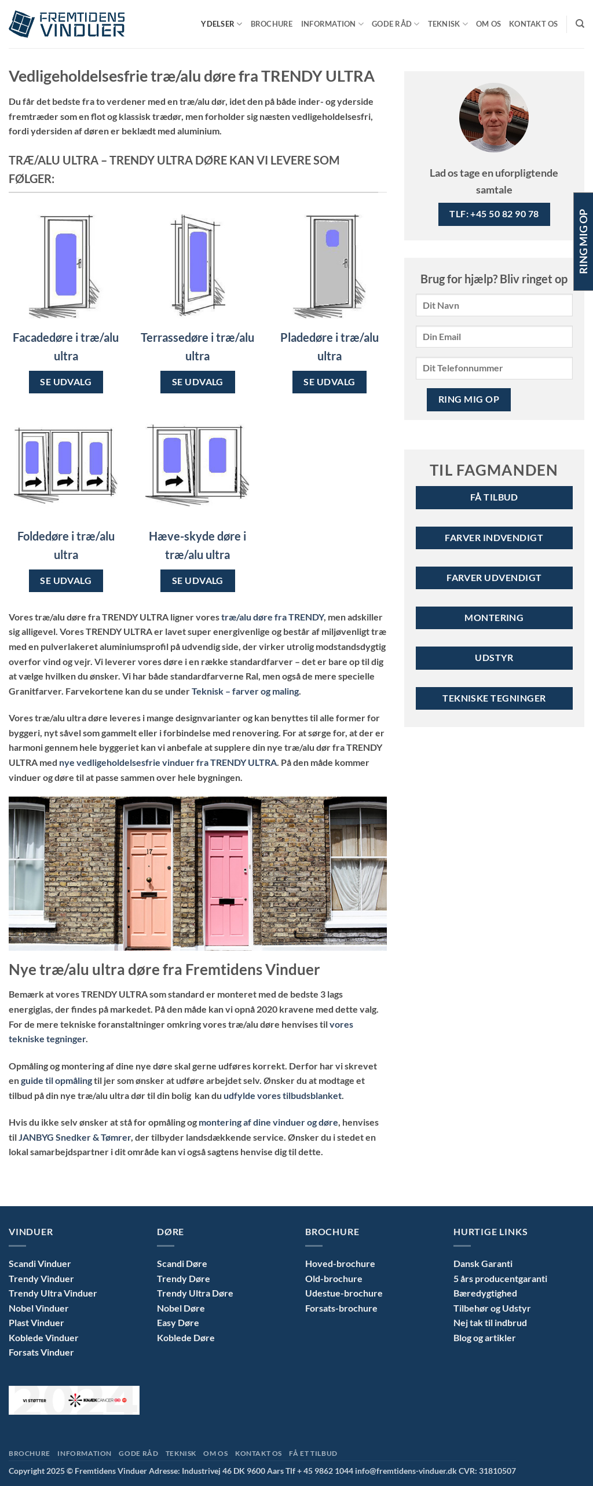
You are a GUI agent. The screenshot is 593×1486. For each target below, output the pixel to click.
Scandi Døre (182, 1263)
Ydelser (221, 24)
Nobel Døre (181, 1307)
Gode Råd (396, 24)
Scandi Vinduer (40, 1263)
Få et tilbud (313, 1453)
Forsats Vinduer (41, 1351)
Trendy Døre (183, 1278)
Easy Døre (178, 1322)
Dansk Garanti (483, 1263)
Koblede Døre (186, 1337)
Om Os (488, 23)
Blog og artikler (484, 1337)
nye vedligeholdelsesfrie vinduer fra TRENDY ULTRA (168, 762)
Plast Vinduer (36, 1322)
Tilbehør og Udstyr (492, 1307)
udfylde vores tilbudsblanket (283, 1095)
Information (332, 24)
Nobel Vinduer (39, 1307)
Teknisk (448, 24)
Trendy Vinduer (41, 1278)
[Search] (580, 24)
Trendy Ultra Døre (195, 1292)
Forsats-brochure (341, 1307)
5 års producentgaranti (500, 1278)
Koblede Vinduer (44, 1337)
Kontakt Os (533, 23)
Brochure (272, 23)
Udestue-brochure (344, 1292)
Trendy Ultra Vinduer (53, 1292)
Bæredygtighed (485, 1292)
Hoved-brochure (340, 1263)
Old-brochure (334, 1278)
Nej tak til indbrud (490, 1322)
